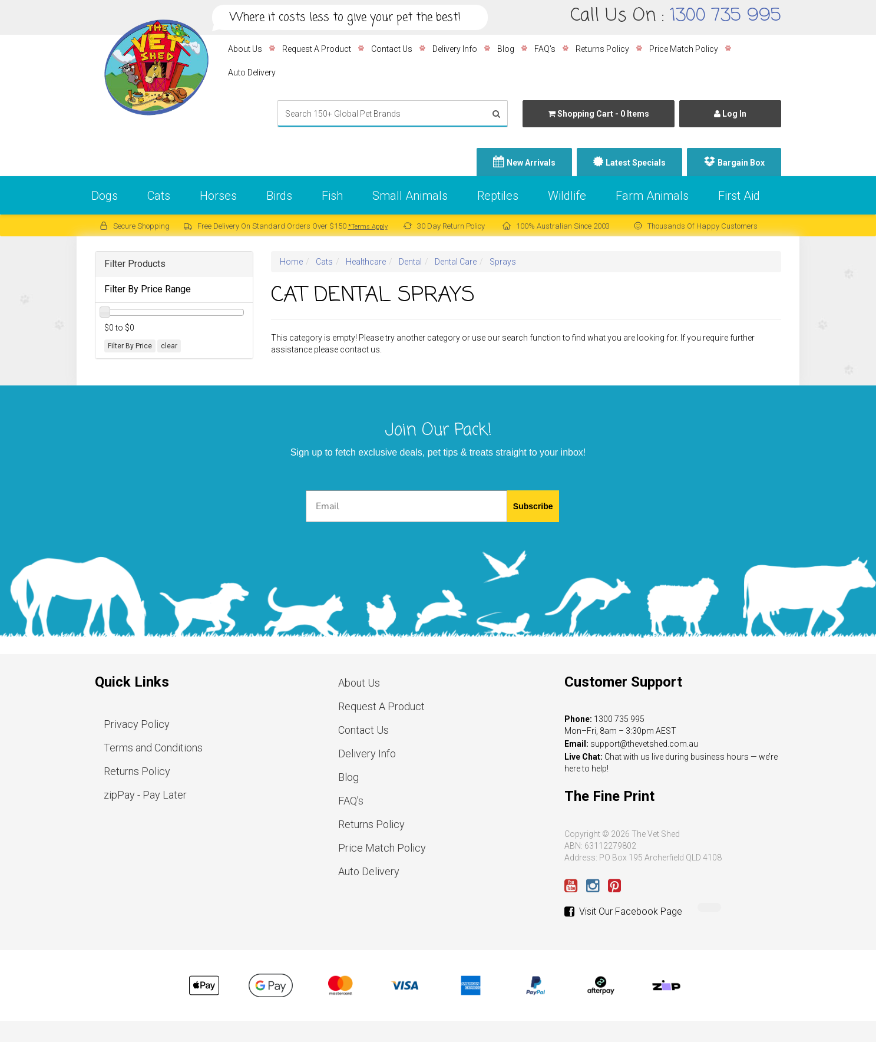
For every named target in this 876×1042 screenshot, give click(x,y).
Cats (158, 196)
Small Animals (410, 196)
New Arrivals (531, 162)
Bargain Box (741, 162)
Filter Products (135, 263)
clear (169, 346)
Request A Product (316, 49)
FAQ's (545, 49)
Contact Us (391, 49)
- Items (598, 113)
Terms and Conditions (153, 747)
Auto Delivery (252, 72)
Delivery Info (454, 49)
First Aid (739, 196)
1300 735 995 (725, 15)
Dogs (104, 196)
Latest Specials (636, 162)
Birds (279, 196)
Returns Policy (602, 49)
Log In (730, 113)
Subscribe (533, 506)
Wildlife (567, 196)
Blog (505, 49)
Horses (218, 196)
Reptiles (497, 196)
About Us (245, 49)
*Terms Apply (368, 226)
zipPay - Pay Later (145, 795)
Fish (332, 196)
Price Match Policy (683, 49)
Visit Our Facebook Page (623, 912)
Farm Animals (652, 196)
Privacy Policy (137, 724)
